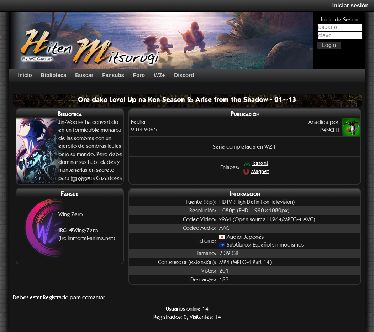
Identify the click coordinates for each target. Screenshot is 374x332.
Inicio (25, 75)
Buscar (84, 75)
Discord (184, 75)
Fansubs (113, 75)
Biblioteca (54, 75)
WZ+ (159, 75)
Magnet (256, 171)
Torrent (256, 163)
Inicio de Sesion (339, 19)
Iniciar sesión (350, 5)
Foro (139, 75)
